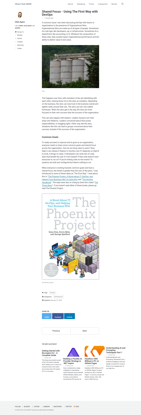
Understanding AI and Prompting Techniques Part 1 (115, 359)
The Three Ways (50, 195)
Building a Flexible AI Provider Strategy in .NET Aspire (72, 369)
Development (58, 307)
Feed (78, 407)
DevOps (52, 303)
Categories (102, 4)
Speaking (81, 4)
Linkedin (46, 407)
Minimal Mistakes (49, 410)
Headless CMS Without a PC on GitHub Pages (92, 369)
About (70, 4)
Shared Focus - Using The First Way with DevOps (70, 13)
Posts (91, 4)
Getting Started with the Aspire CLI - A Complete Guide (51, 362)
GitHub (36, 407)
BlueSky (26, 407)
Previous (56, 339)
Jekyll (40, 410)
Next (85, 339)
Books (114, 4)
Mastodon (57, 407)
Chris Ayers (20, 22)
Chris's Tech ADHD (23, 4)
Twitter (69, 407)
